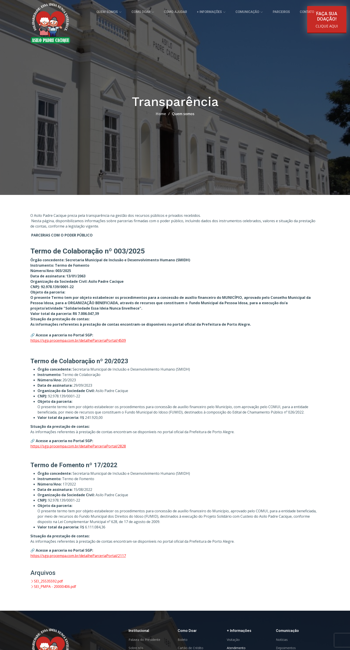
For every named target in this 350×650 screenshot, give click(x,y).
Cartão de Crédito (190, 648)
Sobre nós (136, 648)
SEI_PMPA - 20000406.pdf (53, 586)
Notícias (282, 639)
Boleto (183, 639)
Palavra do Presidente (144, 639)
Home (161, 113)
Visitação (233, 639)
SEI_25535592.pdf (46, 581)
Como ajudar (189, 11)
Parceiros (285, 11)
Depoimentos (286, 648)
